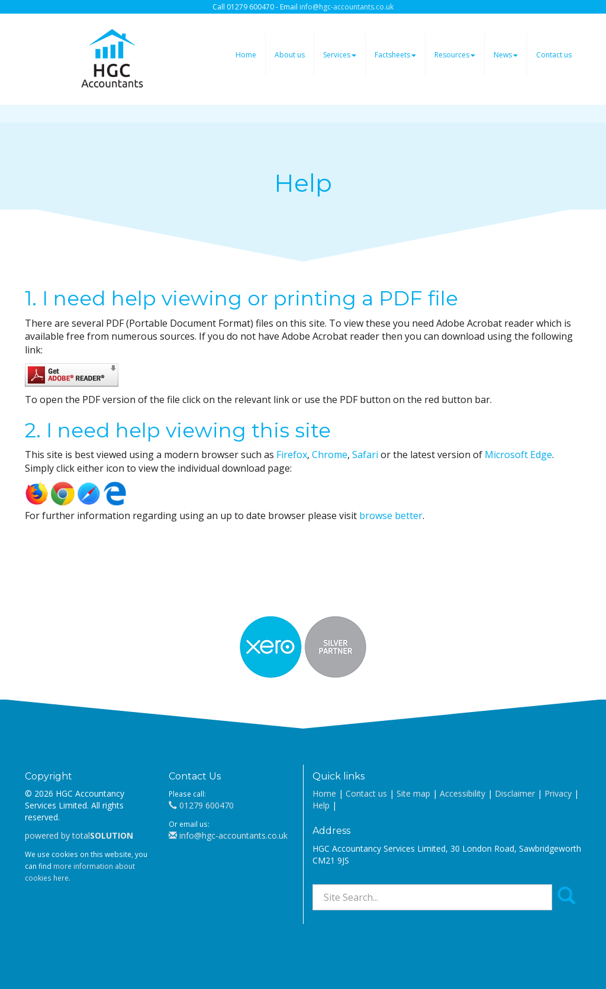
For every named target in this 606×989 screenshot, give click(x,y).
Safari (365, 454)
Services (339, 55)
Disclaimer (515, 793)
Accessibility (462, 793)
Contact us (554, 55)
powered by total (79, 835)
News (506, 55)
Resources (454, 55)
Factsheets (395, 55)
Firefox (291, 454)
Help (321, 805)
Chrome (329, 454)
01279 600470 (201, 805)
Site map (413, 793)
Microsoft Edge (518, 454)
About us (290, 55)
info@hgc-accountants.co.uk (346, 7)
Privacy (558, 793)
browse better (391, 515)
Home (246, 55)
